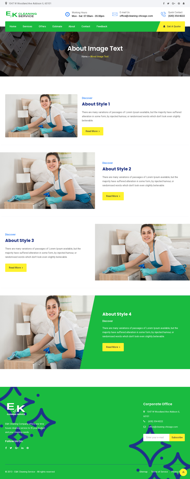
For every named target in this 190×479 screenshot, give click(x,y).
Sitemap (144, 471)
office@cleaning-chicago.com (136, 16)
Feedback (102, 26)
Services (27, 26)
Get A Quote (171, 26)
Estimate (57, 26)
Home (13, 26)
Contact (85, 26)
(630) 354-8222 (176, 16)
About (72, 26)
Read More (92, 131)
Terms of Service (159, 471)
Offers (42, 26)
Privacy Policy (178, 471)
